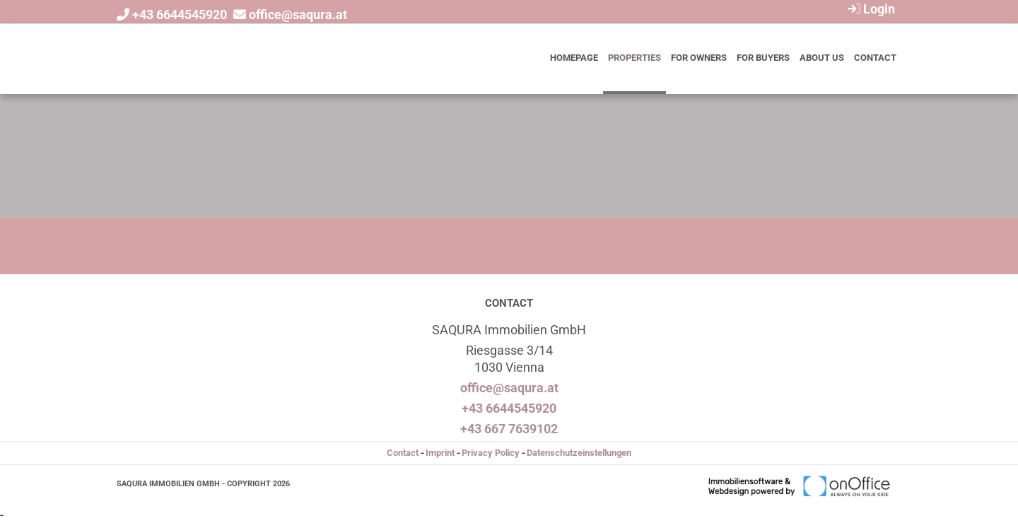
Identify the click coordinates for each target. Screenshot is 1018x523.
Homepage (574, 57)
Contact (875, 57)
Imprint (440, 452)
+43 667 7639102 (509, 428)
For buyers (763, 57)
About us (822, 57)
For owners (699, 57)
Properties (634, 57)
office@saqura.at (298, 14)
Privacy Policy (491, 452)
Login (869, 8)
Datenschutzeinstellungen (579, 452)
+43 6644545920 (179, 14)
